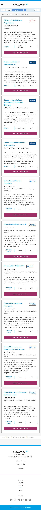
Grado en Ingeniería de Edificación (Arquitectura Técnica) (13, 102)
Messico (20, 490)
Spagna (20, 480)
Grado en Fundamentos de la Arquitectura (14, 144)
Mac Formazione (9, 186)
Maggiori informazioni (20, 52)
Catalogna (20, 483)
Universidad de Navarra (11, 26)
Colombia (20, 485)
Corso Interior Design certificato (12, 182)
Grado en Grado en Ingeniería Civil (11, 63)
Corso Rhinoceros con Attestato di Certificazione (14, 348)
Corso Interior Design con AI (15, 224)
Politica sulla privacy (20, 461)
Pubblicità (20, 468)
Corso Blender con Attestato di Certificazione (15, 393)
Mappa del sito (20, 464)
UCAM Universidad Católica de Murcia (16, 67)
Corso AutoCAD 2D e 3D (14, 266)
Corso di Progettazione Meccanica (13, 304)
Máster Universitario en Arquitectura (13, 21)
